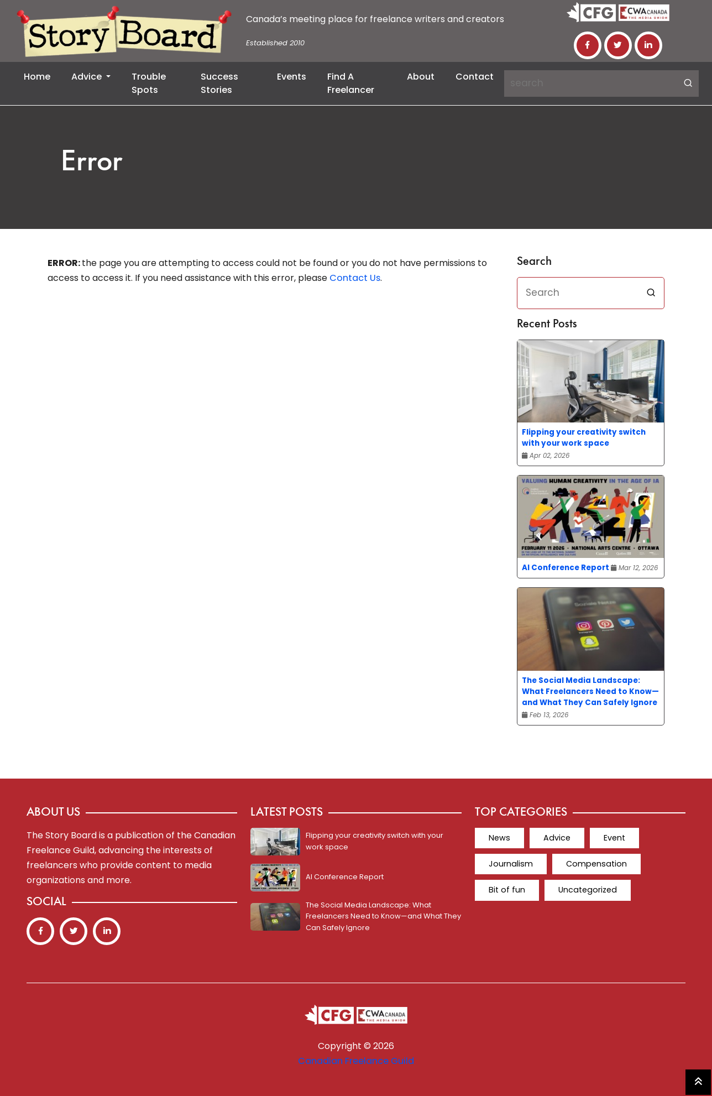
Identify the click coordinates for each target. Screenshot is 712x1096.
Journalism (510, 863)
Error (92, 163)
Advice (87, 76)
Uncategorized (585, 889)
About (420, 76)
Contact (475, 76)
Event (611, 837)
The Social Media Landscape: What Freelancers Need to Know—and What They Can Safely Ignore (590, 691)
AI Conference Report (565, 567)
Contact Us (354, 278)
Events (291, 76)
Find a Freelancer (350, 83)
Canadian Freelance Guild (356, 1061)
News (499, 837)
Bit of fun (506, 889)
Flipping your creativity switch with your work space (584, 437)
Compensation (593, 863)
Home (37, 76)
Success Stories (219, 83)
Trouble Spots (149, 83)
